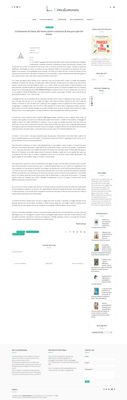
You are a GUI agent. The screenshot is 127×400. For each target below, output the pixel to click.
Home (34, 19)
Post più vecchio (78, 263)
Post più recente (19, 263)
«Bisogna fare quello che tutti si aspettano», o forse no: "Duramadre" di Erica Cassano (101, 236)
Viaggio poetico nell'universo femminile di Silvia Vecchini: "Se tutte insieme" (101, 280)
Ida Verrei (49, 27)
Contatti (90, 19)
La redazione (62, 19)
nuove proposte (18, 234)
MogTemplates (27, 395)
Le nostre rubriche (46, 19)
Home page (49, 263)
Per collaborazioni (76, 19)
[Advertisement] (101, 139)
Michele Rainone (32, 231)
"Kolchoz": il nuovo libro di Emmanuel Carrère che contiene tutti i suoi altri (100, 223)
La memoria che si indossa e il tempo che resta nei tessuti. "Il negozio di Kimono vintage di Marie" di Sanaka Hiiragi (101, 293)
